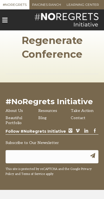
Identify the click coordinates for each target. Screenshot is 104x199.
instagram (70, 131)
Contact (78, 118)
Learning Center (83, 5)
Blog (42, 118)
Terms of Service (33, 174)
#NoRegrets (14, 5)
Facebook (95, 131)
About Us (14, 110)
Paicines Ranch (46, 5)
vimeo (78, 131)
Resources (47, 110)
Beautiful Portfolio (14, 120)
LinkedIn (86, 131)
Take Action (82, 110)
